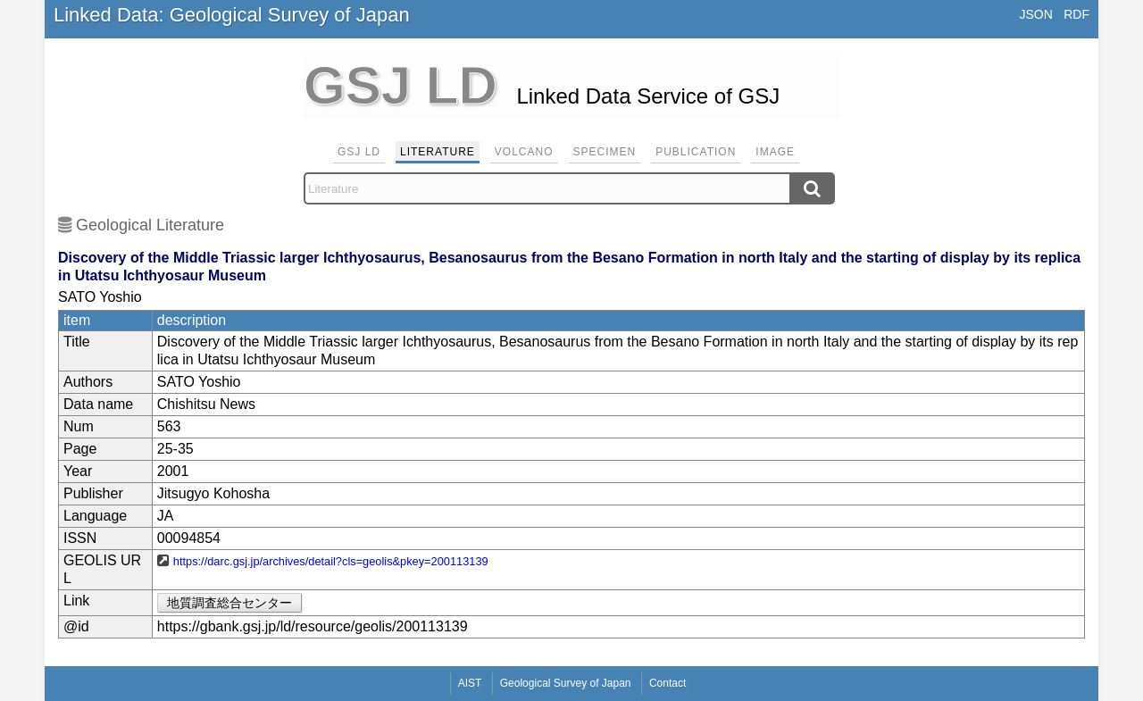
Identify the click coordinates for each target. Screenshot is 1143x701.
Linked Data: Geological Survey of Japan (232, 15)
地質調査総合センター (229, 603)
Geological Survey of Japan (565, 683)
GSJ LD (359, 152)
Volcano (524, 152)
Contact (667, 683)
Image (775, 152)
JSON (1035, 14)
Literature (437, 152)
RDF (1076, 14)
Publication (695, 152)
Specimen (605, 152)
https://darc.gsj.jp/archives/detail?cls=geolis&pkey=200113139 (330, 561)
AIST (470, 683)
